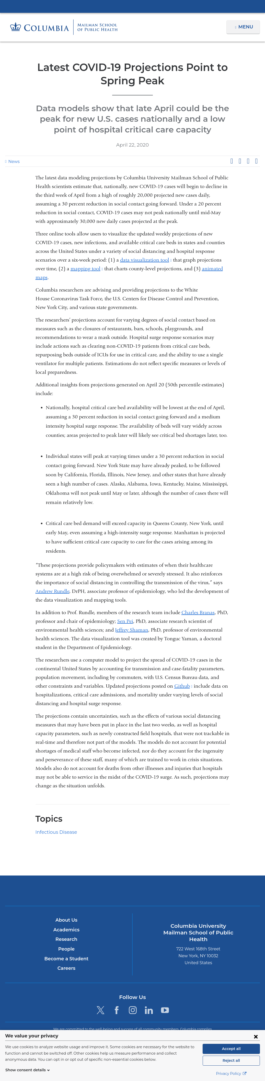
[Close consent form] (256, 1036)
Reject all (231, 1060)
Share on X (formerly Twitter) (239, 161)
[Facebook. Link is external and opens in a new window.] (116, 1010)
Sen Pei (125, 621)
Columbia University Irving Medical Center (133, 6)
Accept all (231, 1049)
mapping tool (87, 269)
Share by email (256, 161)
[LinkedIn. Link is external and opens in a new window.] (149, 1010)
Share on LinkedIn (248, 161)
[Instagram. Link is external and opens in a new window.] (133, 1010)
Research (66, 939)
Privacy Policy (231, 1074)
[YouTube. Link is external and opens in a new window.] (165, 1010)
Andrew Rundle (52, 591)
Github (183, 686)
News (13, 161)
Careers (66, 968)
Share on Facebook (231, 161)
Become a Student (66, 958)
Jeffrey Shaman (131, 630)
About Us (66, 920)
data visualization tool (146, 260)
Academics (66, 929)
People (66, 949)
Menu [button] (246, 26)
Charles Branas (198, 612)
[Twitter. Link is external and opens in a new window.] (100, 1010)
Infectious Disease (54, 832)
